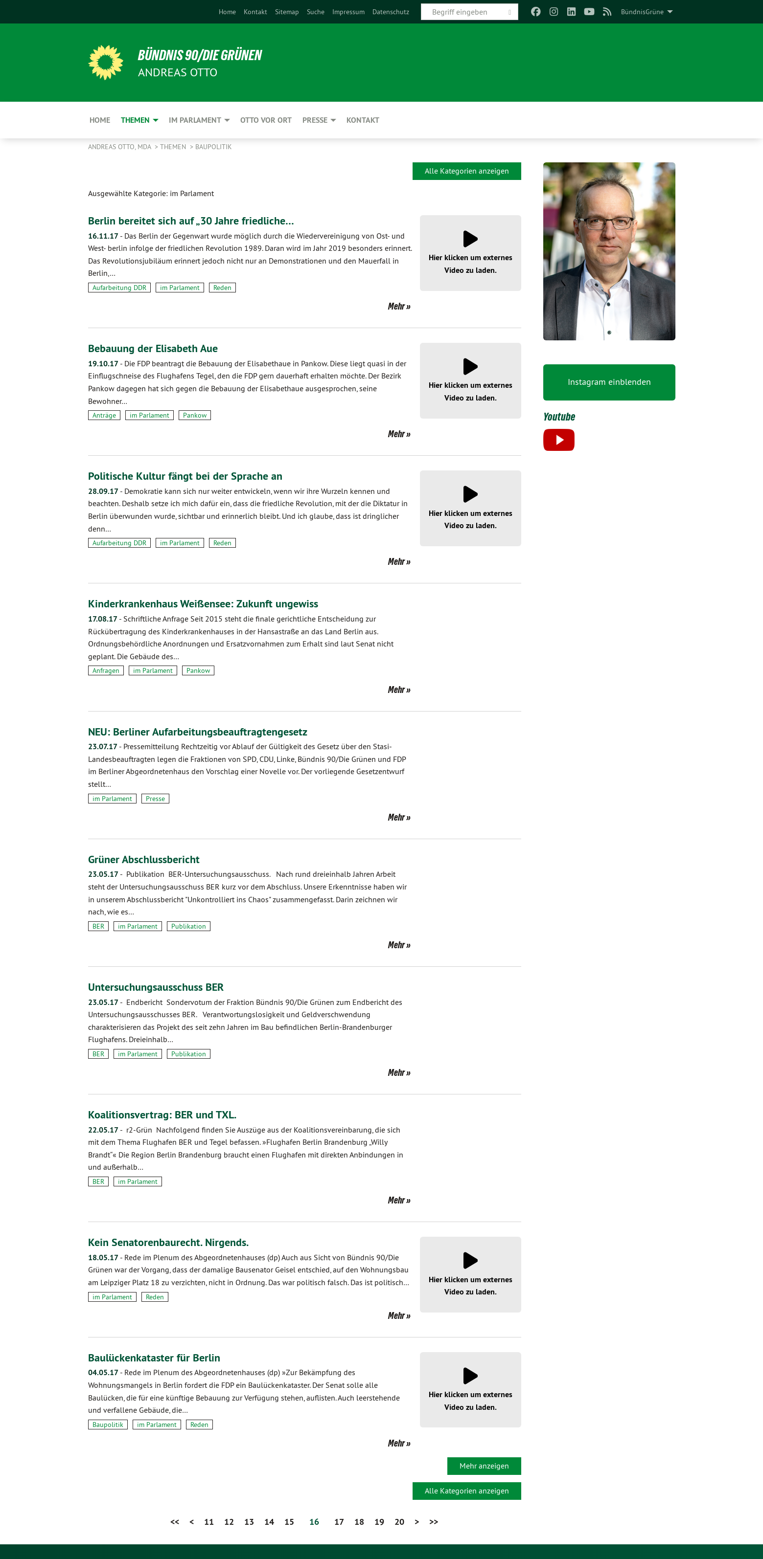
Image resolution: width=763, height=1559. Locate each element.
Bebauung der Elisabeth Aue (158, 348)
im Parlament (180, 287)
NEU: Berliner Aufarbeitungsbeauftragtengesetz (206, 731)
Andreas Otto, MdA (120, 146)
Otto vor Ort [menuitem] (266, 120)
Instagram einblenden (609, 381)
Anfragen (105, 670)
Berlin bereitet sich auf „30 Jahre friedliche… (198, 220)
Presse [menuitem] (314, 120)
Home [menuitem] (100, 120)
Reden (222, 287)
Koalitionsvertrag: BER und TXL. (167, 1114)
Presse (155, 798)
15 (289, 1521)
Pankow (195, 415)
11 (209, 1521)
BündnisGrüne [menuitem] (642, 11)
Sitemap (287, 11)
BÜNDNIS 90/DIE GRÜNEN (209, 55)
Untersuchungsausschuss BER (161, 986)
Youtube (560, 416)
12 (229, 1521)
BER (98, 926)
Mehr (396, 306)
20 (399, 1521)
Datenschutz (390, 11)
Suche (315, 11)
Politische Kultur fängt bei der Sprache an (191, 475)
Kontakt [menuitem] (363, 120)
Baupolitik (213, 146)
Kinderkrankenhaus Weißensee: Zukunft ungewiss (212, 603)
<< (174, 1521)
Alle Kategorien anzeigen (467, 171)
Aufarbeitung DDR (119, 287)
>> (433, 1521)
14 (269, 1521)
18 (359, 1521)
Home (227, 11)
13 (249, 1521)
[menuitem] (227, 11)
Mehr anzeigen (484, 1465)
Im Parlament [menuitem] (195, 120)
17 (339, 1521)
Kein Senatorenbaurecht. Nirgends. (174, 1241)
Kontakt (255, 11)
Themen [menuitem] (135, 120)
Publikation (188, 926)
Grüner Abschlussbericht (148, 859)
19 (379, 1521)
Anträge (104, 415)
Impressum (348, 11)
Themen (174, 146)
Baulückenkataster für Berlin (159, 1357)
